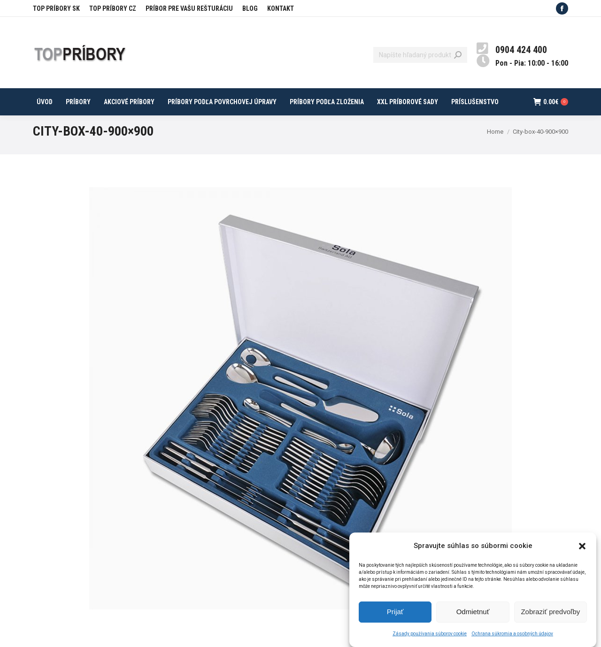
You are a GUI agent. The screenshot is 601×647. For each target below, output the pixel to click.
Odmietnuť (473, 617)
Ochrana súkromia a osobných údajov (512, 638)
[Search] (420, 55)
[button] (582, 551)
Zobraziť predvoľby (550, 617)
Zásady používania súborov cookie (430, 638)
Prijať (395, 617)
